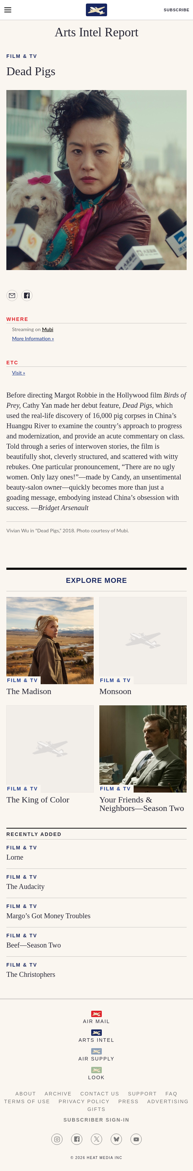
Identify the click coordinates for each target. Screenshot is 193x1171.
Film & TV (21, 56)
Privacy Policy (84, 1101)
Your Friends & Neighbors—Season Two (141, 804)
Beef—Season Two (33, 945)
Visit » (18, 373)
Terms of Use (27, 1101)
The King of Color (37, 799)
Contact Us (99, 1093)
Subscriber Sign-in (96, 1119)
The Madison (28, 691)
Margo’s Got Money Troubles (48, 916)
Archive (58, 1093)
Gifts (96, 1109)
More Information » (33, 338)
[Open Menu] (8, 10)
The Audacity (25, 886)
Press (128, 1101)
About (26, 1093)
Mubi (47, 329)
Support (142, 1093)
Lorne (14, 857)
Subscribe (176, 10)
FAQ (171, 1093)
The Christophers (30, 974)
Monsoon (115, 691)
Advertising (168, 1101)
